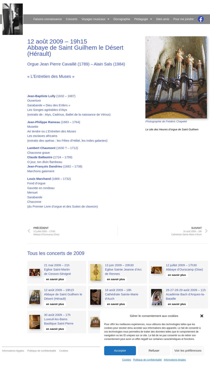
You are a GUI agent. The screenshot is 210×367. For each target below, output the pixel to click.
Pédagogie (143, 19)
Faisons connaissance (47, 19)
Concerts (71, 19)
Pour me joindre (183, 19)
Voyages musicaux (95, 19)
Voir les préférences (188, 350)
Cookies (126, 359)
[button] (202, 316)
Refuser (154, 350)
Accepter (120, 350)
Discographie (121, 19)
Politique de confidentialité (147, 359)
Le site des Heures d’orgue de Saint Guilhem (172, 129)
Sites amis (162, 19)
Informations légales (175, 359)
